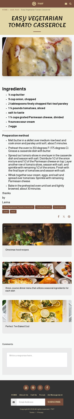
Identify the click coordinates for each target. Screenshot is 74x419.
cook (6, 211)
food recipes (59, 207)
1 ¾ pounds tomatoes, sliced (26, 108)
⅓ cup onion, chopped (22, 99)
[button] (3, 3)
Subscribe (54, 402)
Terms (32, 412)
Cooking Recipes (44, 207)
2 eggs (12, 126)
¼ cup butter (16, 94)
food (13, 211)
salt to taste (16, 112)
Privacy (40, 412)
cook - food (14, 10)
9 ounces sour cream (21, 121)
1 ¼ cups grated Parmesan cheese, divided (36, 117)
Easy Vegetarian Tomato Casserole (18, 207)
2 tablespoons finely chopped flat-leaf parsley (38, 103)
